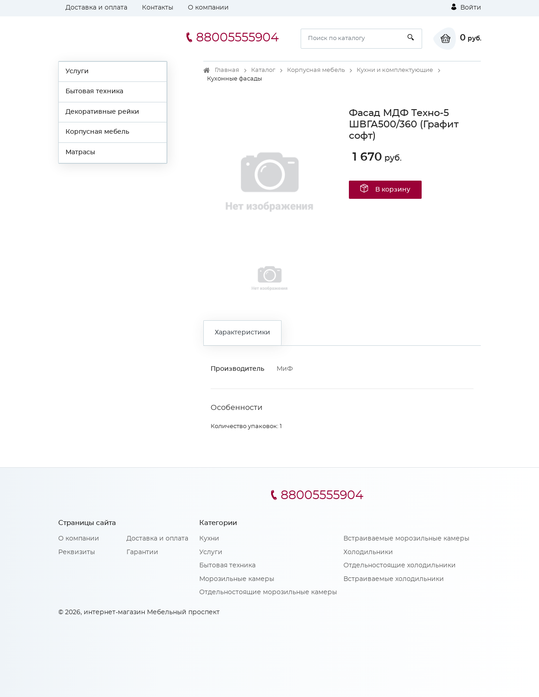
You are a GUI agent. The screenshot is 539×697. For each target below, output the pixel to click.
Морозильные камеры (236, 579)
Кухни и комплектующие (395, 70)
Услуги (77, 71)
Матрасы (80, 152)
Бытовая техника (94, 91)
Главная (227, 70)
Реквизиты (76, 552)
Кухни (209, 538)
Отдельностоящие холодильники (399, 565)
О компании (208, 8)
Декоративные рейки (102, 112)
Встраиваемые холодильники (393, 579)
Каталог (263, 70)
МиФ (285, 369)
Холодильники (368, 552)
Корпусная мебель (97, 132)
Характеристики (242, 332)
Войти (466, 7)
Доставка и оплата (96, 8)
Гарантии (142, 552)
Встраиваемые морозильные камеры (406, 538)
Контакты (157, 8)
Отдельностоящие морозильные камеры (268, 592)
